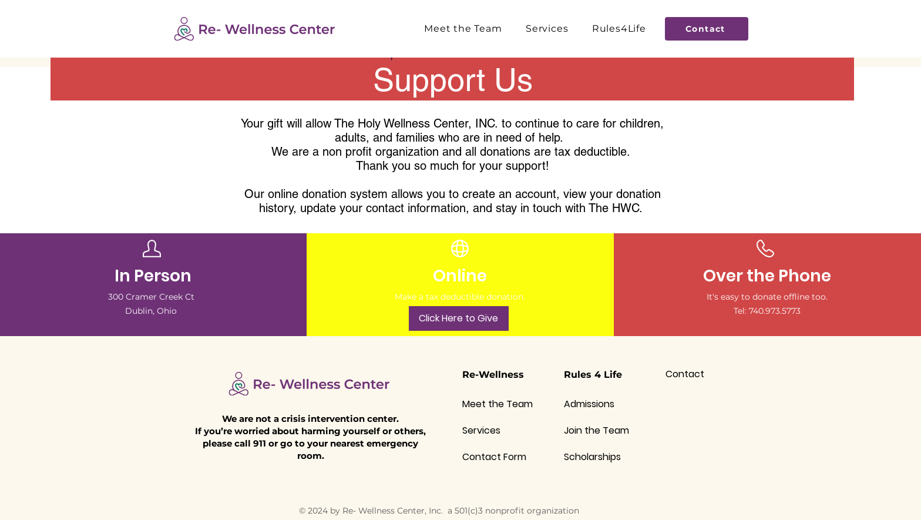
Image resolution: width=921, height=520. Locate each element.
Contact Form (494, 457)
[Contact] (706, 29)
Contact (684, 374)
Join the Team (596, 430)
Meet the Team (497, 404)
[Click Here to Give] (459, 318)
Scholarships (592, 457)
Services (481, 430)
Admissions (589, 404)
